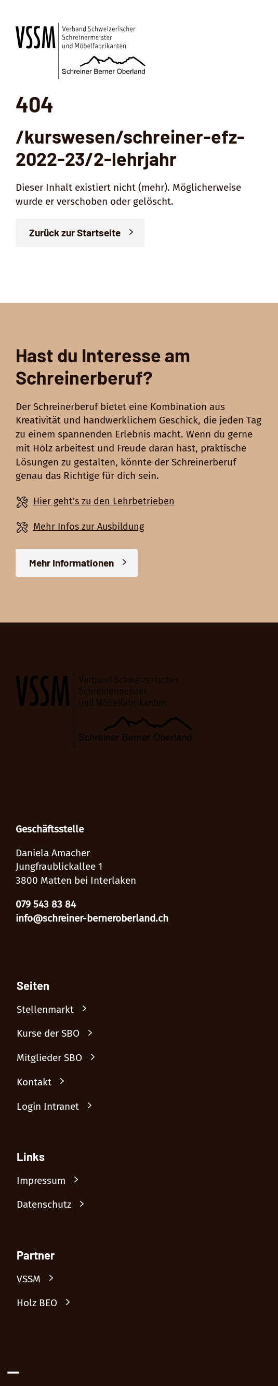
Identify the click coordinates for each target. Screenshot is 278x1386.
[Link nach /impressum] (52, 1181)
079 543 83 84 (46, 904)
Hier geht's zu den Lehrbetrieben (104, 501)
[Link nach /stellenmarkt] (57, 1010)
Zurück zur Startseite (75, 232)
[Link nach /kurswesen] (59, 1034)
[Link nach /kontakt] (45, 1082)
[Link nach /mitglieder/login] (59, 1107)
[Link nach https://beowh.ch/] (48, 1303)
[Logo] (80, 53)
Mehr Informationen (71, 563)
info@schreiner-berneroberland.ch (92, 918)
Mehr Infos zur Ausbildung (88, 526)
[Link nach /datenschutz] (55, 1205)
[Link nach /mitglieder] (61, 1058)
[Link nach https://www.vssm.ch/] (40, 1279)
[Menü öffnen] (254, 29)
